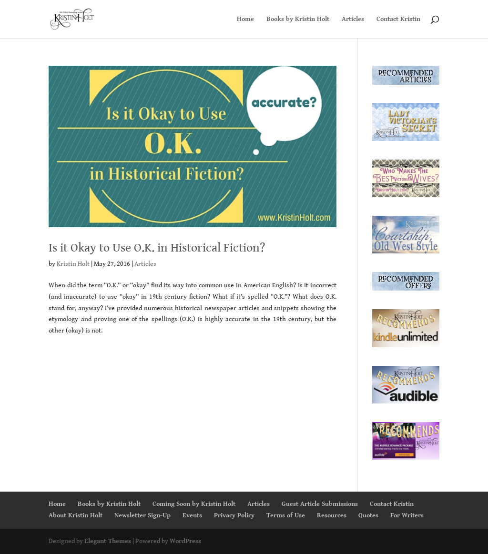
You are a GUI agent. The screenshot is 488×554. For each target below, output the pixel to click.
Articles (353, 19)
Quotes (368, 515)
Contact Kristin (398, 19)
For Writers (407, 515)
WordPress (185, 541)
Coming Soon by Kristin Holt (193, 504)
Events (192, 515)
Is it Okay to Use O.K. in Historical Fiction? (157, 248)
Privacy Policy (234, 515)
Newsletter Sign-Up (142, 515)
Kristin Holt (73, 264)
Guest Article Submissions (320, 504)
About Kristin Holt (75, 515)
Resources (331, 515)
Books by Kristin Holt (297, 19)
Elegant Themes (107, 541)
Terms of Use (285, 515)
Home (245, 19)
